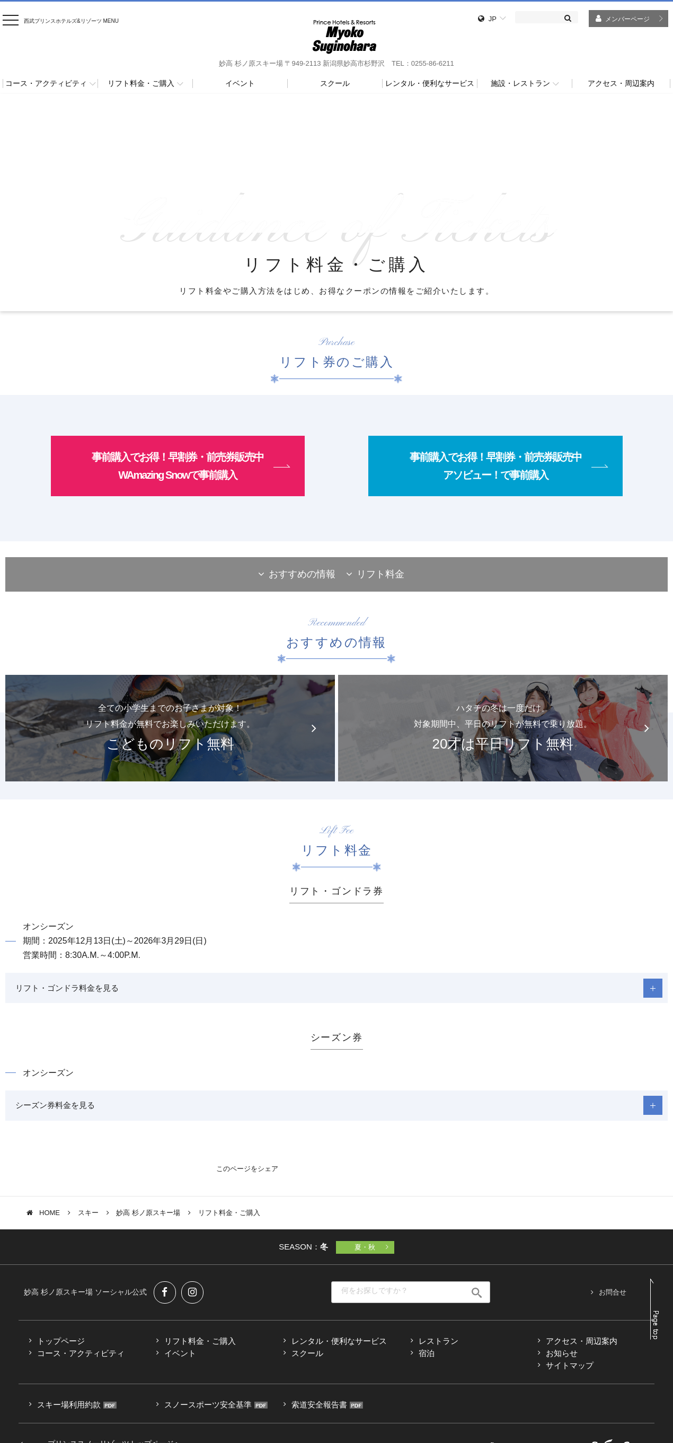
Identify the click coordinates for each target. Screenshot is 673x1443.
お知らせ (562, 1357)
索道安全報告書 (319, 1409)
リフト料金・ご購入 (200, 1345)
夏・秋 (365, 1252)
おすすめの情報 (302, 574)
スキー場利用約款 (69, 1409)
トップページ (61, 1345)
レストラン (438, 1345)
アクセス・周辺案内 (581, 1345)
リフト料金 (380, 574)
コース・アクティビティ (81, 1357)
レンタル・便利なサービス (339, 1345)
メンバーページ (627, 19)
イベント (180, 1357)
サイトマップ (570, 1370)
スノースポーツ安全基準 (208, 1409)
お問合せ (612, 1297)
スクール (307, 1357)
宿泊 (427, 1357)
